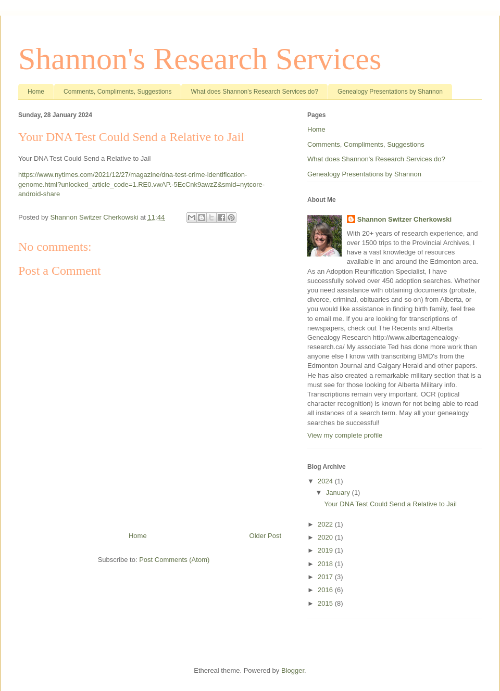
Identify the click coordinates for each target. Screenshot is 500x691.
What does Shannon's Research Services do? (254, 91)
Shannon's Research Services (199, 59)
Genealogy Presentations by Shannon (390, 91)
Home (36, 91)
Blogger (292, 670)
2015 (326, 603)
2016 (326, 590)
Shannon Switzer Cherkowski (404, 219)
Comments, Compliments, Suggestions (117, 91)
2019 (326, 550)
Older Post (265, 536)
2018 (326, 564)
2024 (326, 481)
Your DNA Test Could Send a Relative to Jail (390, 504)
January (339, 492)
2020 (326, 537)
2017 (326, 577)
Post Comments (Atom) (174, 560)
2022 (326, 524)
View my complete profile (344, 435)
